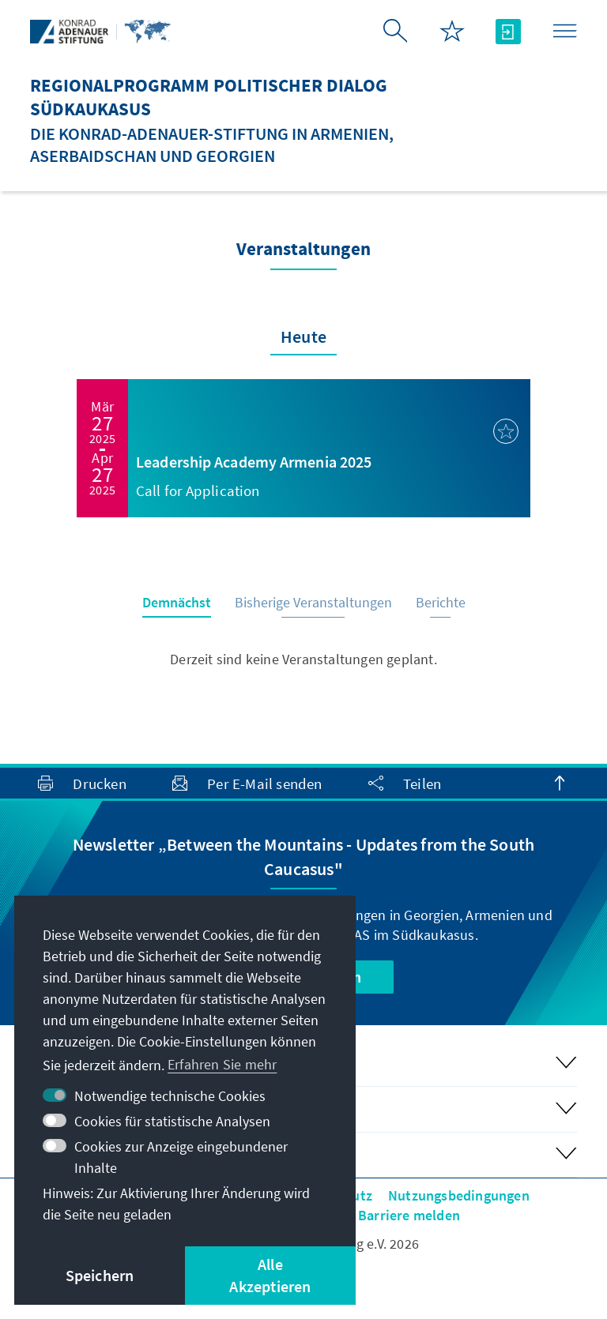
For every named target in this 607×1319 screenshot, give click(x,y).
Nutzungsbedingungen (459, 1195)
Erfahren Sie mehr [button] (222, 1064)
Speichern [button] (100, 1275)
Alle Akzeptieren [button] (270, 1275)
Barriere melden (409, 1215)
